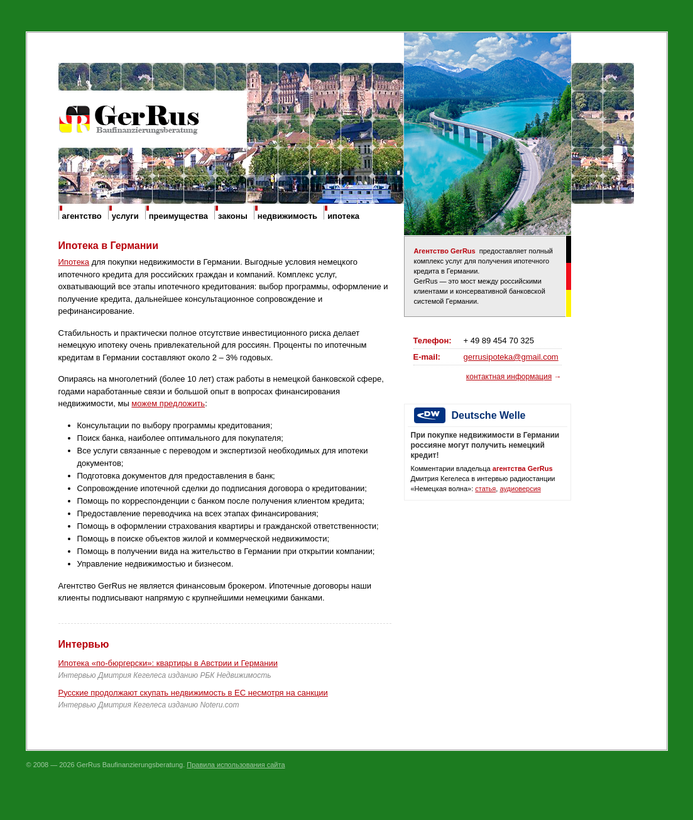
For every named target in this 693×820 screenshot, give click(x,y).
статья (485, 488)
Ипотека (74, 262)
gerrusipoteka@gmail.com (511, 357)
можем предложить (168, 403)
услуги (125, 216)
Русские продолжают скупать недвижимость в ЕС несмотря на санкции (193, 693)
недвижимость (287, 216)
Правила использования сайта (236, 764)
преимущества (178, 216)
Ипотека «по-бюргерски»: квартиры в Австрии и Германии (168, 663)
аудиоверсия (519, 488)
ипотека (343, 216)
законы (233, 216)
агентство (82, 216)
